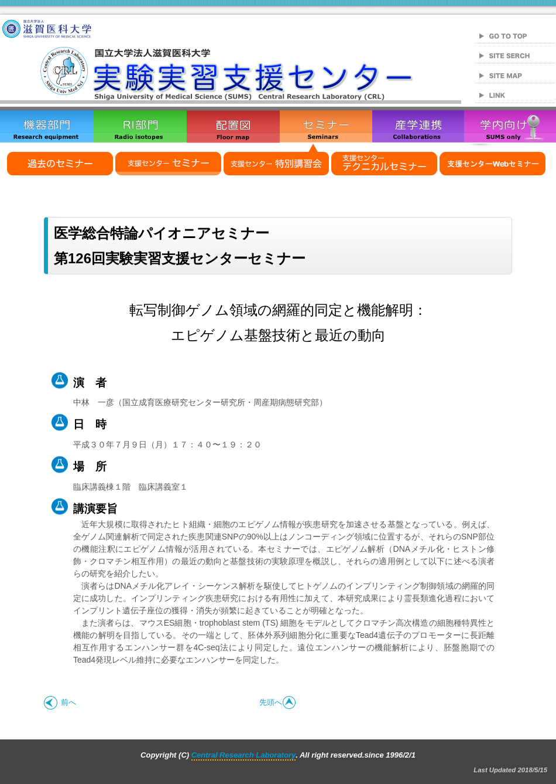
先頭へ (278, 702)
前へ (60, 702)
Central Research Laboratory (243, 755)
